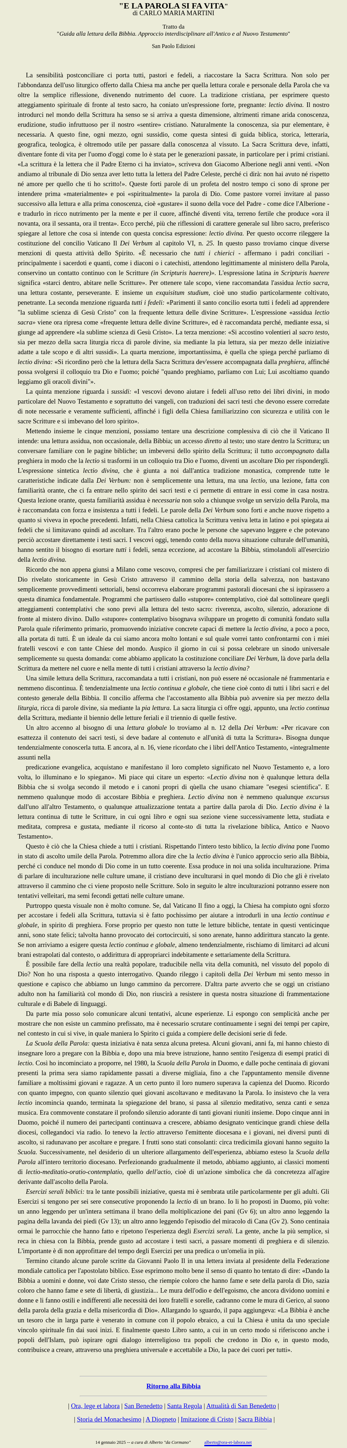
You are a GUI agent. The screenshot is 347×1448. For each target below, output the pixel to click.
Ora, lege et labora (95, 1406)
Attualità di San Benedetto (241, 1406)
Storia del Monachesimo (109, 1419)
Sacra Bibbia (255, 1419)
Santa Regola (184, 1406)
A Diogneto (160, 1419)
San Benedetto (143, 1406)
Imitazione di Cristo (207, 1419)
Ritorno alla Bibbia (173, 1386)
